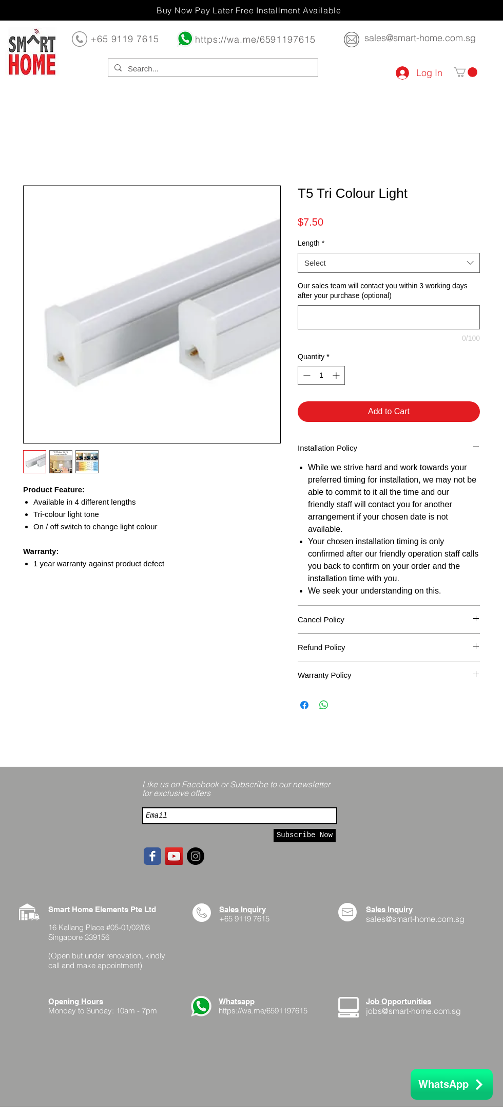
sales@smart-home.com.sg (420, 38)
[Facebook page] (152, 856)
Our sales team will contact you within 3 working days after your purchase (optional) (383, 291)
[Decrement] (305, 375)
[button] (465, 72)
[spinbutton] (321, 375)
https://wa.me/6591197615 (255, 39)
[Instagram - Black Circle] (195, 856)
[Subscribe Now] (305, 835)
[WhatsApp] (452, 1084)
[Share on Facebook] (304, 705)
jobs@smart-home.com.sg (413, 1011)
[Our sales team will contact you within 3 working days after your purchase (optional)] (388, 317)
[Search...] (212, 68)
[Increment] (337, 375)
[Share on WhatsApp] (324, 705)
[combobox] (389, 263)
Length (311, 243)
